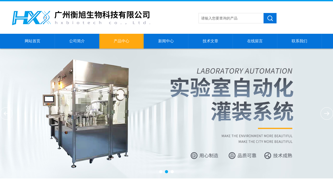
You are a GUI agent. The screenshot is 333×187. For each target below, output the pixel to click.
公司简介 (77, 41)
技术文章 (210, 41)
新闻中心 (166, 41)
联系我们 (299, 41)
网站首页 (32, 41)
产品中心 (121, 41)
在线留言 (255, 41)
